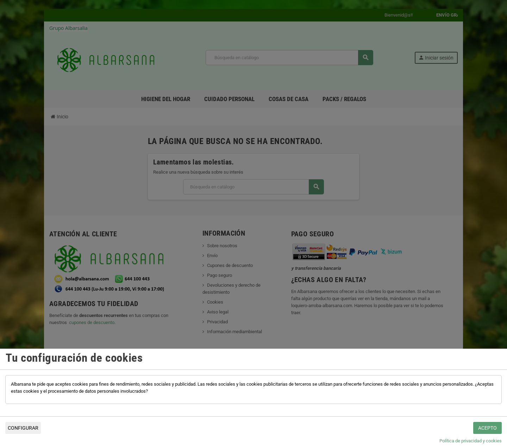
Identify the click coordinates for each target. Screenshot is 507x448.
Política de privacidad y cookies (470, 440)
